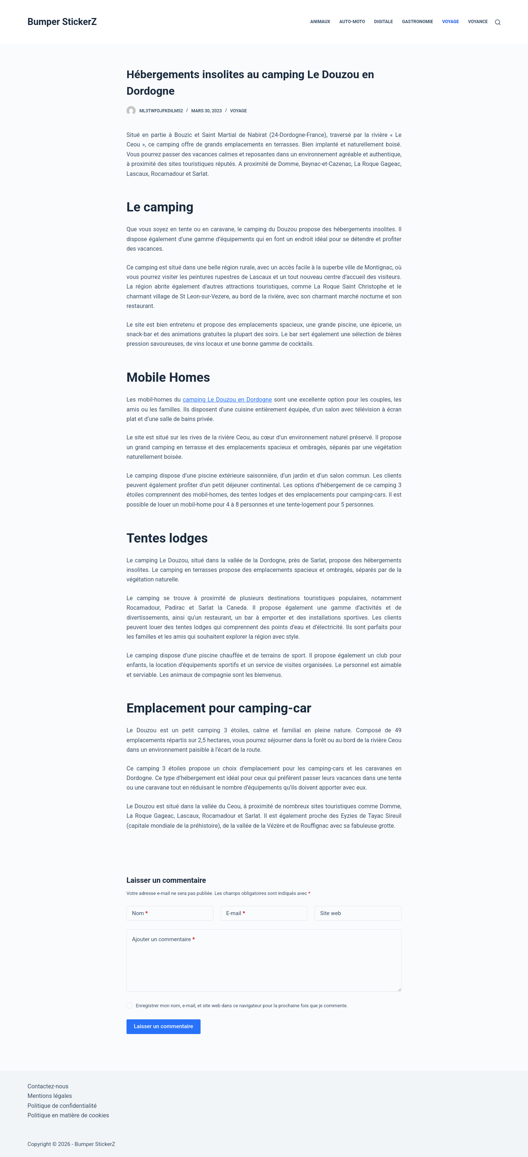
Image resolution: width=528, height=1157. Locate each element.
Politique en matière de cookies (68, 1115)
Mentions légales (49, 1095)
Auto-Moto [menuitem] (352, 21)
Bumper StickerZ (62, 22)
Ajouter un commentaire (163, 939)
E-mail (235, 913)
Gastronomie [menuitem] (417, 21)
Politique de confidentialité (62, 1105)
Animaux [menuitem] (320, 21)
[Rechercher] (497, 22)
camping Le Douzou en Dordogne (227, 399)
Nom (140, 913)
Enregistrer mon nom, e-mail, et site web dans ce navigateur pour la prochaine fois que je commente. (242, 1005)
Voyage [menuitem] (450, 21)
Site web (330, 913)
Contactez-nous (48, 1086)
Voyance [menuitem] (478, 21)
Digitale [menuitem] (383, 21)
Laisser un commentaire (163, 1026)
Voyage (238, 110)
